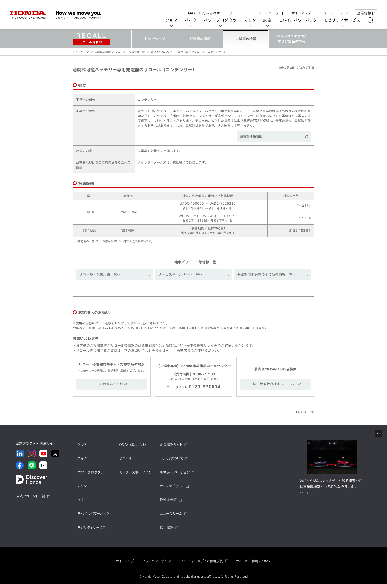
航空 (271, 20)
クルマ (175, 20)
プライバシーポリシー (158, 561)
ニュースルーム (334, 8)
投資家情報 (168, 500)
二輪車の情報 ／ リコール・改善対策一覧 (120, 51)
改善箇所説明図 (251, 136)
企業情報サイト (171, 444)
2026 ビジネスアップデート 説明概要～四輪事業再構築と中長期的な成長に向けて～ (331, 486)
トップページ (154, 39)
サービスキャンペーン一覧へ (180, 274)
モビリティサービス (345, 20)
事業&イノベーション (175, 472)
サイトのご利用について (253, 561)
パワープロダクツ (223, 20)
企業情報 (366, 8)
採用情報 (167, 527)
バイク (194, 20)
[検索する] (374, 20)
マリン (253, 20)
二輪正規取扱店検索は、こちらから (277, 384)
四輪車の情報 (200, 39)
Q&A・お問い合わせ (204, 8)
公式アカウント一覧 (30, 496)
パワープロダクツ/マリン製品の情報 (291, 39)
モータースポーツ (267, 8)
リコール (236, 8)
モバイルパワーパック (301, 20)
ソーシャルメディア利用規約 (202, 561)
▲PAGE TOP (304, 412)
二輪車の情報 (245, 39)
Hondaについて (171, 458)
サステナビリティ (172, 486)
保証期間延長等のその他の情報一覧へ (266, 274)
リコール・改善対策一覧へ (99, 274)
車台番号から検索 (113, 384)
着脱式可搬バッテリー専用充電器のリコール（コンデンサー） (189, 51)
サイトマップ (301, 8)
